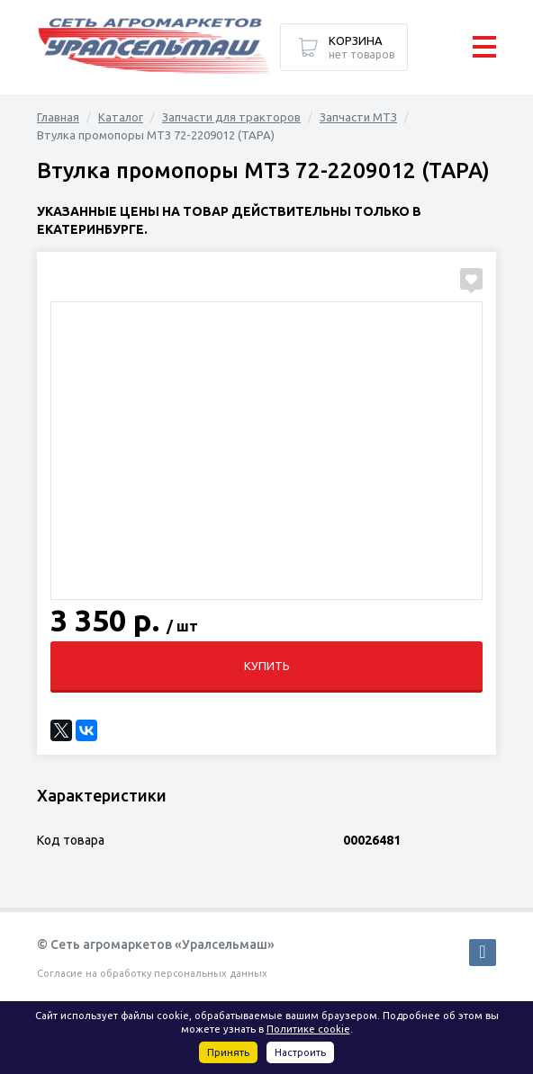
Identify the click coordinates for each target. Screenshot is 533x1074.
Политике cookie (308, 1029)
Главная (58, 117)
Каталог (120, 117)
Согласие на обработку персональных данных (152, 973)
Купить (267, 665)
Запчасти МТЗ (358, 117)
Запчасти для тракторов (231, 117)
